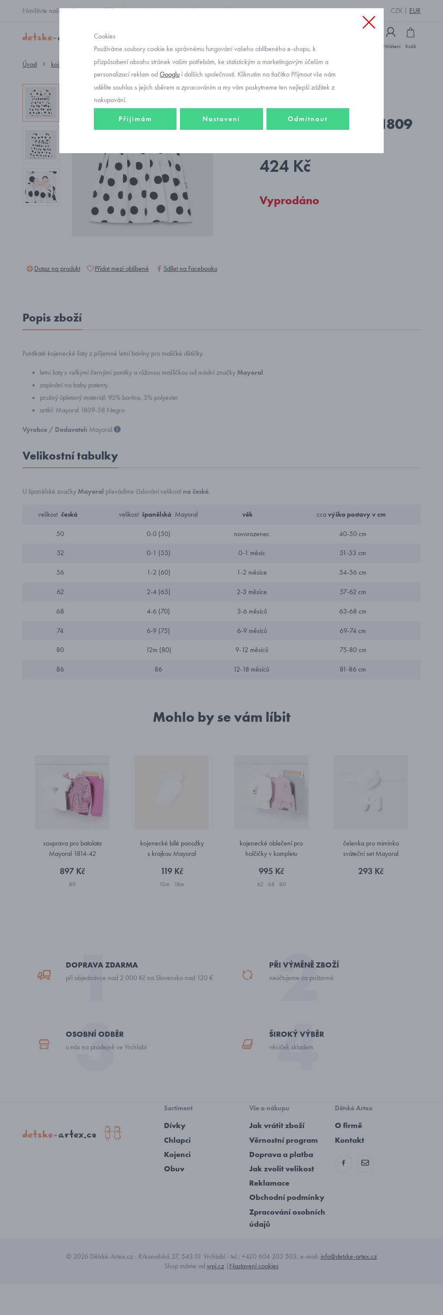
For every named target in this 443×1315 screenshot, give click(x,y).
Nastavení (221, 154)
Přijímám (135, 154)
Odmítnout (307, 154)
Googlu (170, 109)
